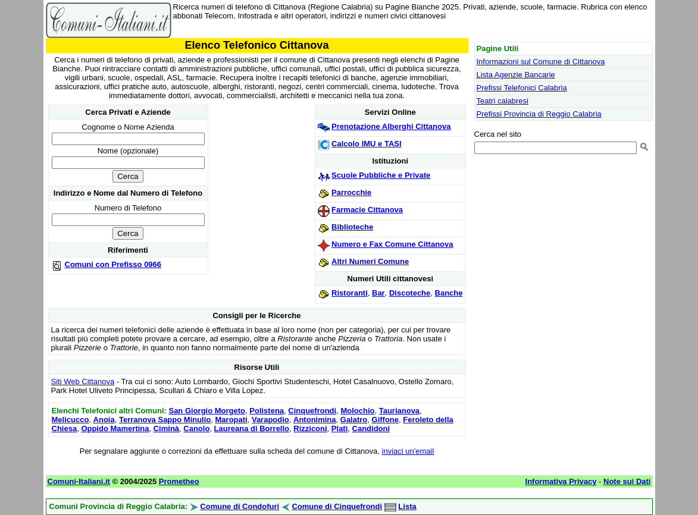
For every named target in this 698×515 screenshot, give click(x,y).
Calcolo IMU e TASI (366, 143)
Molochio (357, 410)
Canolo (196, 428)
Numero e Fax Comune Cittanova (392, 244)
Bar (378, 292)
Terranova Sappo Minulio (165, 419)
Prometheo (179, 481)
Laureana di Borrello (251, 428)
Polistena (266, 410)
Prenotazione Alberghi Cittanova (390, 126)
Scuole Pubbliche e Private (380, 175)
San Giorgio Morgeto (206, 410)
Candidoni (371, 428)
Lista (407, 506)
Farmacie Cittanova (367, 209)
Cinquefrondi (312, 410)
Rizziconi (310, 428)
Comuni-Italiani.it (79, 481)
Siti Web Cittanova (83, 381)
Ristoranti (349, 292)
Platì (339, 428)
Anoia (104, 419)
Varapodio (270, 419)
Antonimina (314, 419)
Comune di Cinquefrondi (337, 506)
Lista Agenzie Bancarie (516, 74)
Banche (449, 292)
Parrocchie (351, 192)
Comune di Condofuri (239, 506)
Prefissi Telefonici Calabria (522, 87)
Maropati (231, 419)
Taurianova (399, 410)
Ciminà (166, 428)
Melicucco (70, 419)
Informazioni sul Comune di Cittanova (541, 61)
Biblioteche (352, 226)
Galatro (354, 419)
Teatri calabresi (502, 100)
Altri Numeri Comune (370, 261)
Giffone (385, 419)
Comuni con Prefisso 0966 (113, 264)
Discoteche (409, 292)
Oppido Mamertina (115, 428)
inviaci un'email (408, 451)
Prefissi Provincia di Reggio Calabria (539, 113)
